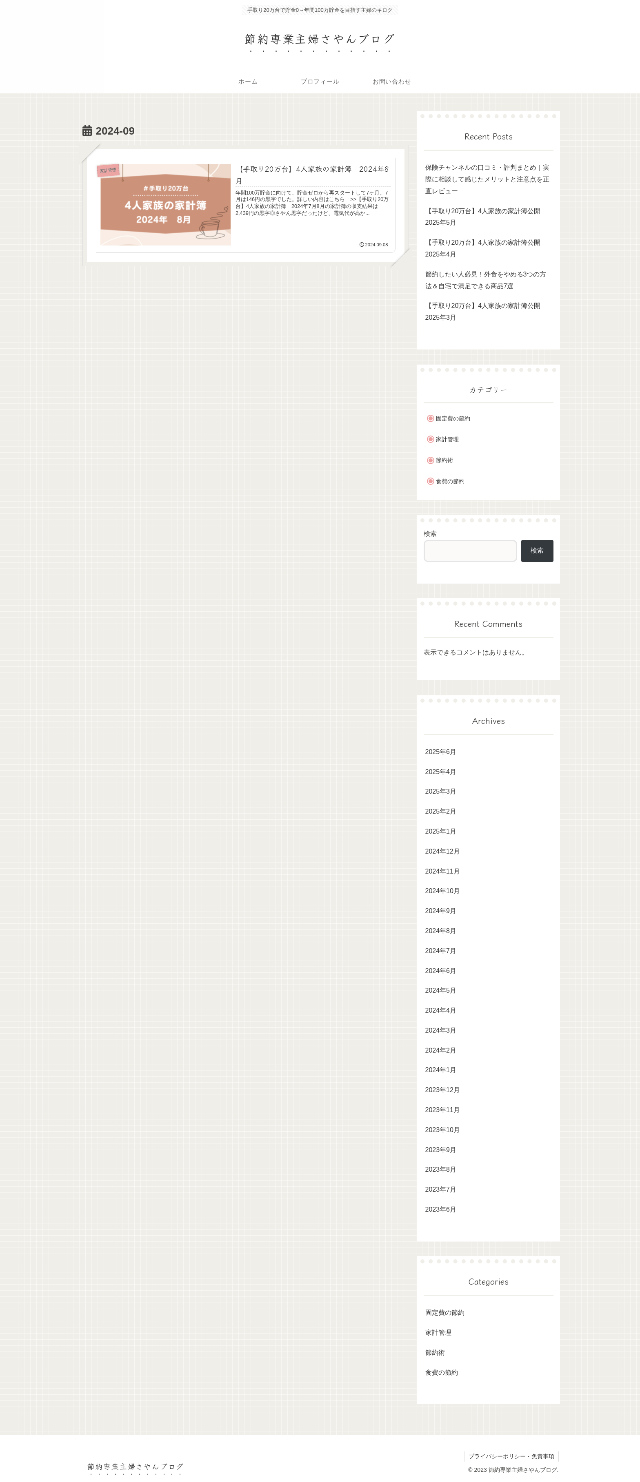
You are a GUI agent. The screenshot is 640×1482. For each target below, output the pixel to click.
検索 (430, 533)
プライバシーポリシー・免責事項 (511, 1456)
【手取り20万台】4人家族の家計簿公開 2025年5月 (486, 217)
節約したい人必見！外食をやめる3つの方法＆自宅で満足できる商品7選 (486, 280)
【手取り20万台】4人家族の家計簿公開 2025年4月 (486, 248)
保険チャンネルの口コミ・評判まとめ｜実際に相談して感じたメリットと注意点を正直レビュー (487, 179)
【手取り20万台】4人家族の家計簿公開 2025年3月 (486, 311)
